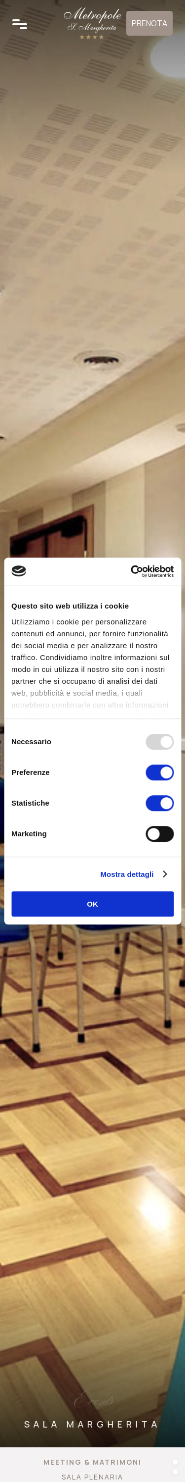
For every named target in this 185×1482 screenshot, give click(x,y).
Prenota (149, 23)
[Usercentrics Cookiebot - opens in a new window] (132, 571)
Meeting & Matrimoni (92, 1462)
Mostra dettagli (126, 874)
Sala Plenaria (92, 1477)
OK (92, 904)
